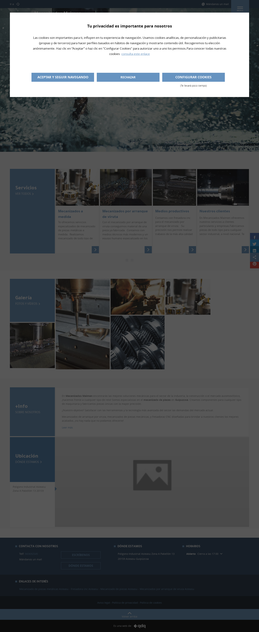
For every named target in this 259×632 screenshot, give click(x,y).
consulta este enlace (135, 54)
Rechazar (128, 77)
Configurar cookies (193, 78)
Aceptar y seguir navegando (62, 77)
